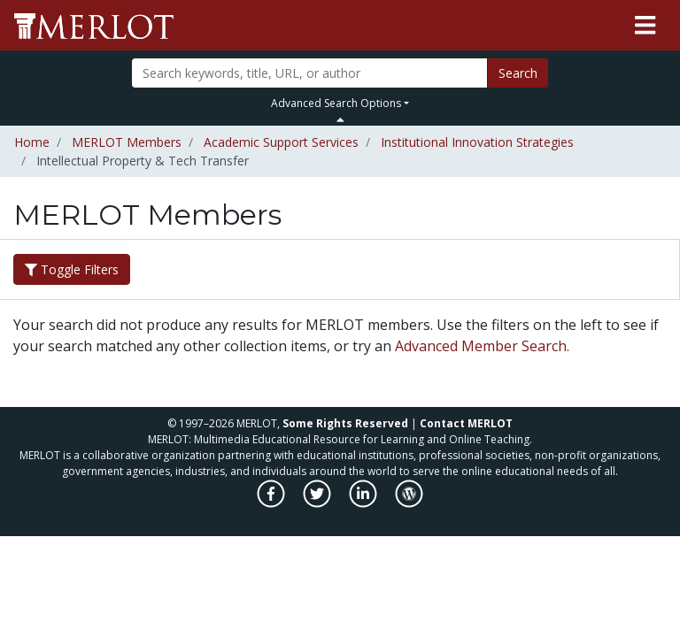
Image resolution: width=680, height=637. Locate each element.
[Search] (309, 73)
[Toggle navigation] (645, 25)
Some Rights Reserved (345, 423)
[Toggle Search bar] (340, 119)
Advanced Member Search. (482, 346)
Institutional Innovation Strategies (477, 142)
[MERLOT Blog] (409, 502)
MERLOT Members (127, 142)
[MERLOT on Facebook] (272, 502)
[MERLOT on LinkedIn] (364, 502)
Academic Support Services (281, 142)
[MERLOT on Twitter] (318, 502)
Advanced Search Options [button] (336, 103)
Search (517, 73)
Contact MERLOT (466, 423)
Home (32, 142)
